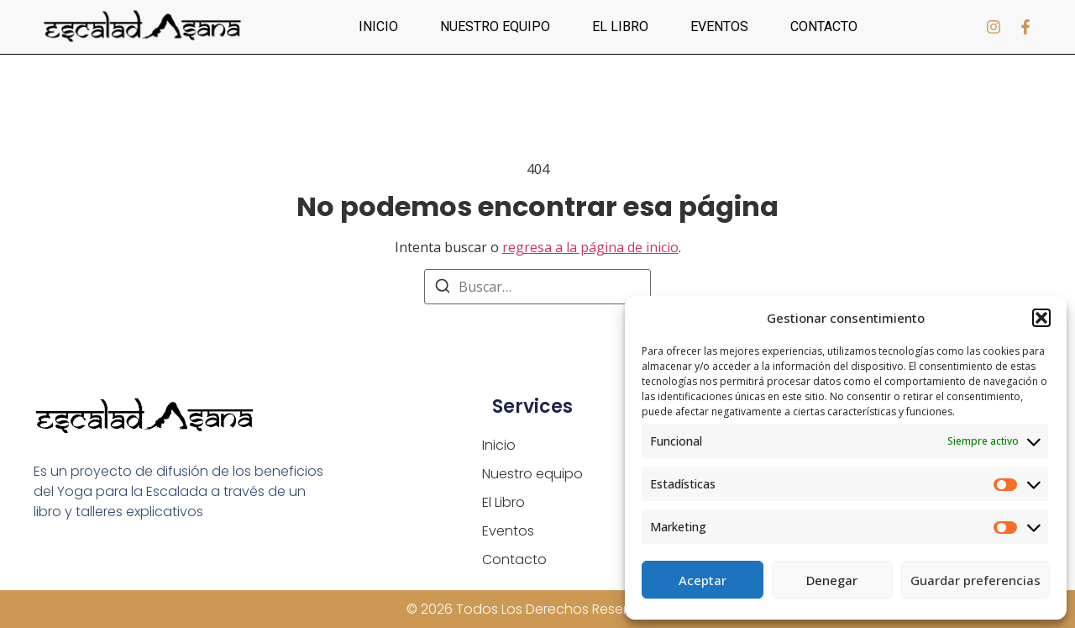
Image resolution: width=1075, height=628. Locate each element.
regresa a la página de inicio (590, 247)
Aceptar (702, 580)
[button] (1041, 317)
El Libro (620, 26)
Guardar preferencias (975, 580)
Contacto (823, 26)
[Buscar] (442, 288)
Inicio (378, 26)
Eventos (719, 26)
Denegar (831, 580)
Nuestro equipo (495, 26)
